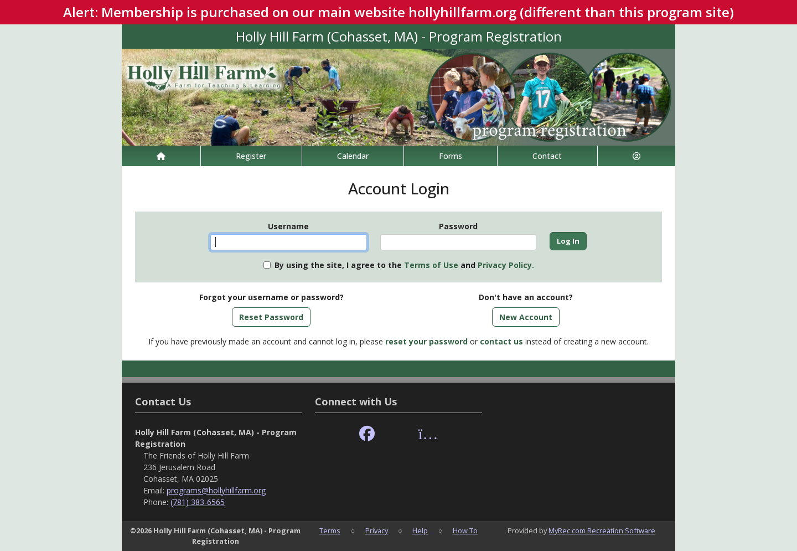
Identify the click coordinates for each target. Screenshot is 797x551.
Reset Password (271, 317)
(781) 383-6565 (197, 502)
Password (458, 226)
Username (288, 226)
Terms (329, 530)
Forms (450, 156)
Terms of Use (431, 265)
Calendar (353, 156)
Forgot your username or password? (271, 297)
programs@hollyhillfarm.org (216, 490)
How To (465, 530)
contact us (501, 341)
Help (420, 530)
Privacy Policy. (506, 265)
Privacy (376, 530)
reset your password (426, 341)
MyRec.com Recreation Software (601, 530)
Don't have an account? (526, 297)
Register (251, 156)
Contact (547, 156)
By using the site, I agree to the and (404, 265)
